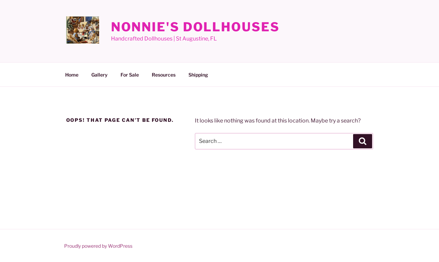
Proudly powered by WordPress (98, 246)
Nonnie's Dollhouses (195, 26)
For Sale (130, 75)
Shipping (198, 75)
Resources (164, 75)
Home (71, 75)
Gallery (99, 75)
